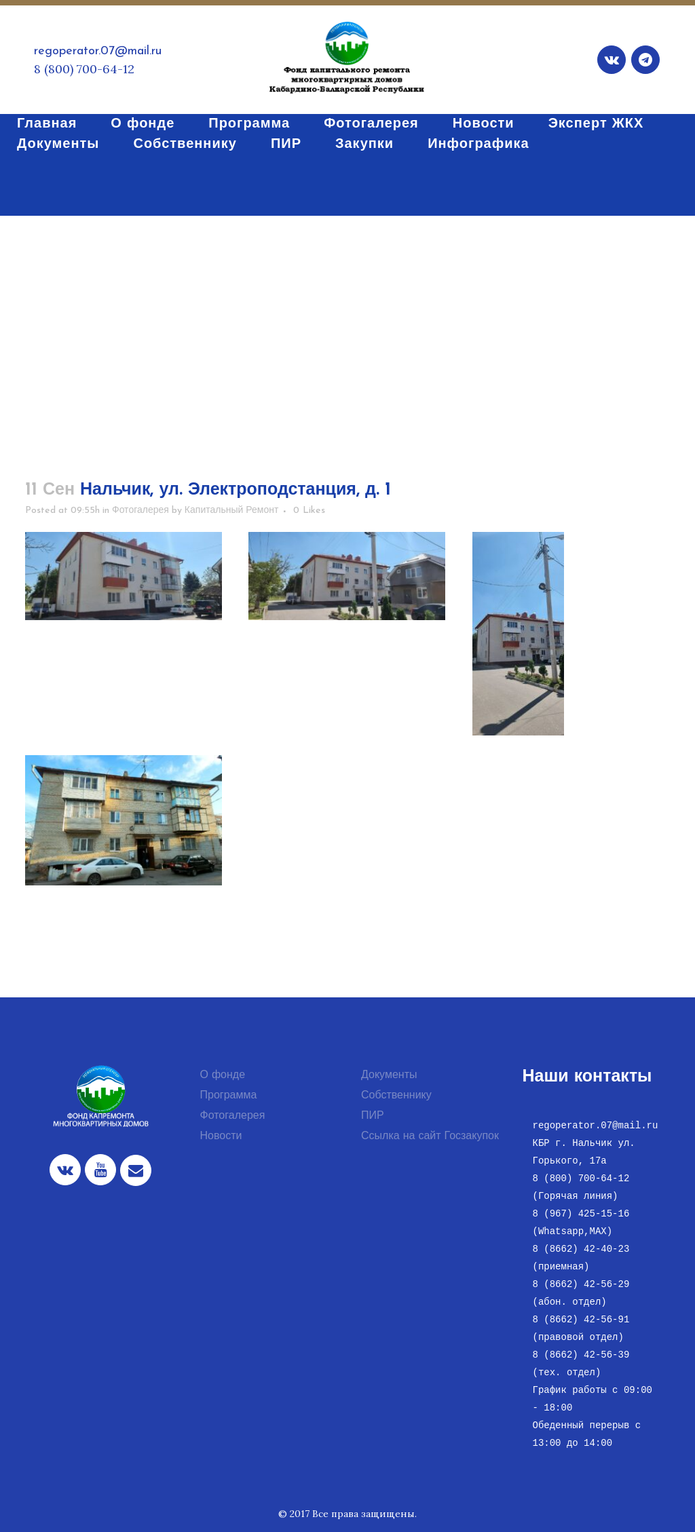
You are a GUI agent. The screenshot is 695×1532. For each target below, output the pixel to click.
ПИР (372, 1116)
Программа (228, 1095)
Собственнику (396, 1095)
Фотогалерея (140, 510)
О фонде (223, 1075)
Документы (389, 1075)
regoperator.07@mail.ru (98, 51)
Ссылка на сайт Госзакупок (430, 1136)
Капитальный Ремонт (232, 510)
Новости (221, 1136)
